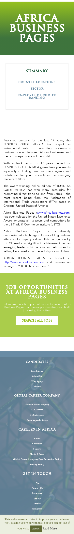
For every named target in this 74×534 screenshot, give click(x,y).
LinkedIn (37, 498)
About (37, 438)
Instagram (37, 508)
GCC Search (37, 409)
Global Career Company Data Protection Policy (37, 459)
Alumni (37, 386)
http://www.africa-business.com (24, 262)
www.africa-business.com (53, 213)
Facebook (37, 493)
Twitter (37, 503)
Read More (50, 528)
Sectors (37, 448)
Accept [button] (35, 528)
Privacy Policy (37, 464)
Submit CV (37, 376)
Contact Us (37, 488)
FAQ (37, 482)
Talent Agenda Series (37, 420)
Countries (37, 443)
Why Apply (37, 381)
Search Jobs (37, 370)
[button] (37, 320)
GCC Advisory (37, 415)
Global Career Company (37, 404)
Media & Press (37, 454)
